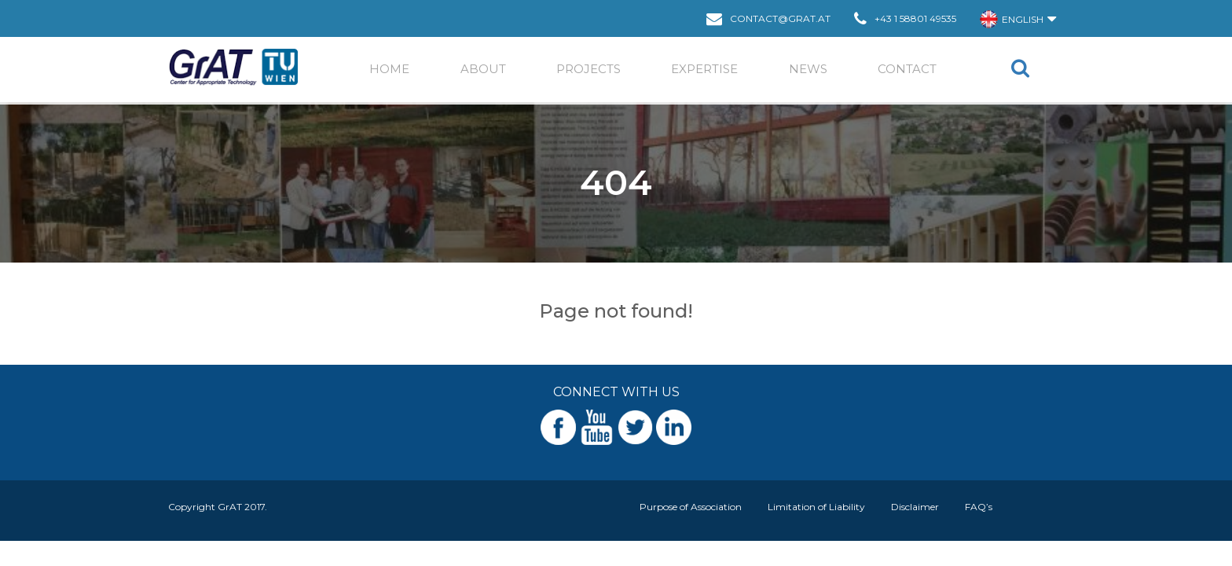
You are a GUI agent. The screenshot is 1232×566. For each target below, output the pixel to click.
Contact (907, 68)
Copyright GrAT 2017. (217, 507)
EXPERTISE (704, 68)
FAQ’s (978, 507)
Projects (588, 68)
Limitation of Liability (816, 507)
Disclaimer (915, 507)
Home (389, 68)
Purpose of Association (691, 507)
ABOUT (483, 68)
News (808, 68)
